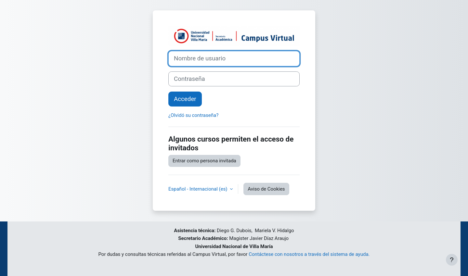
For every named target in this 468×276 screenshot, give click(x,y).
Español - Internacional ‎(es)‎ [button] (198, 189)
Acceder (185, 99)
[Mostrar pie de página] (452, 260)
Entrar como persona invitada (204, 161)
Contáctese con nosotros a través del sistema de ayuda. (309, 254)
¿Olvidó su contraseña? (193, 115)
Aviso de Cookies (266, 189)
